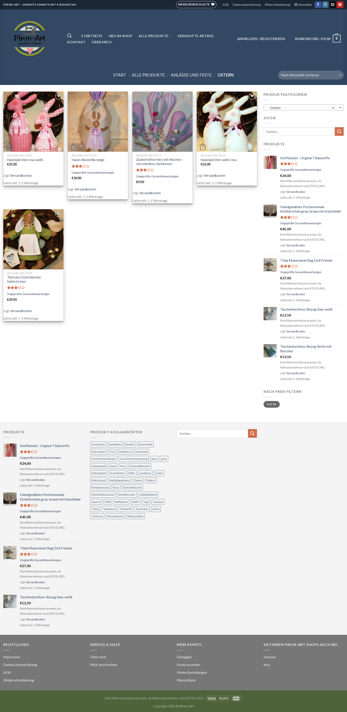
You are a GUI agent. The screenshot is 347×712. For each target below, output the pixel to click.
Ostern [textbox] (301, 108)
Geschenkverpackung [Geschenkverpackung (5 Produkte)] (133, 459)
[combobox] (304, 107)
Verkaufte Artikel (195, 36)
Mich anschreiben (103, 664)
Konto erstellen (188, 664)
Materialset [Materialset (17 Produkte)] (98, 480)
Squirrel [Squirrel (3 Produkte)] (96, 502)
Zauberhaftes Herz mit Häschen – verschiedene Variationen (159, 162)
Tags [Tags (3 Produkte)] (146, 502)
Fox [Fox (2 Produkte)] (112, 451)
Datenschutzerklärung (247, 4)
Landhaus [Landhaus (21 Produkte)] (145, 473)
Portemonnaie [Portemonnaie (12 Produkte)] (100, 487)
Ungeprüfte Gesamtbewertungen (93, 172)
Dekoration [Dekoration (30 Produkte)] (98, 451)
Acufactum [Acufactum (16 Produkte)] (98, 444)
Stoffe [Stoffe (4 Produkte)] (135, 502)
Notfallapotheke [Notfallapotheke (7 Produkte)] (119, 480)
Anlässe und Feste (191, 75)
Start (119, 75)
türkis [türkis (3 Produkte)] (156, 509)
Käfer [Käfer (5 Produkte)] (131, 473)
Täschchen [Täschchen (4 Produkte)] (141, 509)
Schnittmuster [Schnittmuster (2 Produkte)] (126, 494)
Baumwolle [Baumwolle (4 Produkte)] (145, 444)
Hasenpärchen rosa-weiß (25, 160)
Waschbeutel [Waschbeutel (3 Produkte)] (115, 516)
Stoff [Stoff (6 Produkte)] (108, 502)
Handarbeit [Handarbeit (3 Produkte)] (98, 466)
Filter (271, 404)
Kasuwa (270, 657)
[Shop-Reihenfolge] (311, 75)
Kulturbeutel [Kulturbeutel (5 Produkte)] (99, 473)
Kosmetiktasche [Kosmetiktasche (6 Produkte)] (140, 466)
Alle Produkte (155, 36)
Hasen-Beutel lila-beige (88, 160)
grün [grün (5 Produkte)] (164, 459)
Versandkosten (21, 175)
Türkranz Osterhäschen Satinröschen (24, 279)
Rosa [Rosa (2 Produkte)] (116, 487)
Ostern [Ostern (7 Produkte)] (137, 480)
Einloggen (184, 657)
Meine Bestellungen (192, 672)
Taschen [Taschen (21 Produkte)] (158, 502)
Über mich (102, 42)
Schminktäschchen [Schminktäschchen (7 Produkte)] (102, 494)
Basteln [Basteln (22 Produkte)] (129, 444)
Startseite (91, 36)
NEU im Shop (121, 36)
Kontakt (76, 42)
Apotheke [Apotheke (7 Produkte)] (115, 444)
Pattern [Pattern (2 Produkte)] (150, 480)
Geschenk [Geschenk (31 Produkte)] (141, 451)
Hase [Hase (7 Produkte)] (113, 466)
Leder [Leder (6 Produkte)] (159, 473)
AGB (226, 4)
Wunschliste (186, 680)
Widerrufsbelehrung (277, 4)
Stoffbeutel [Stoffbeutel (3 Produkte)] (121, 502)
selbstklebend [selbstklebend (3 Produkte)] (148, 494)
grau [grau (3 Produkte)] (154, 459)
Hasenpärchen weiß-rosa (219, 160)
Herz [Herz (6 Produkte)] (123, 466)
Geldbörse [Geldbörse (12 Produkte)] (124, 451)
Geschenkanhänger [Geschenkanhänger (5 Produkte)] (103, 459)
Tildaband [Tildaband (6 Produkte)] (108, 509)
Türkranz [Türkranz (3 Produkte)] (97, 516)
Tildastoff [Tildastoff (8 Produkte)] (125, 509)
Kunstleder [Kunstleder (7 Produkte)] (117, 473)
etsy (267, 664)
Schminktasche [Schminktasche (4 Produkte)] (132, 487)
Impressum (11, 657)
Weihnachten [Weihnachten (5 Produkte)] (135, 516)
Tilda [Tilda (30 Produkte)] (94, 509)
